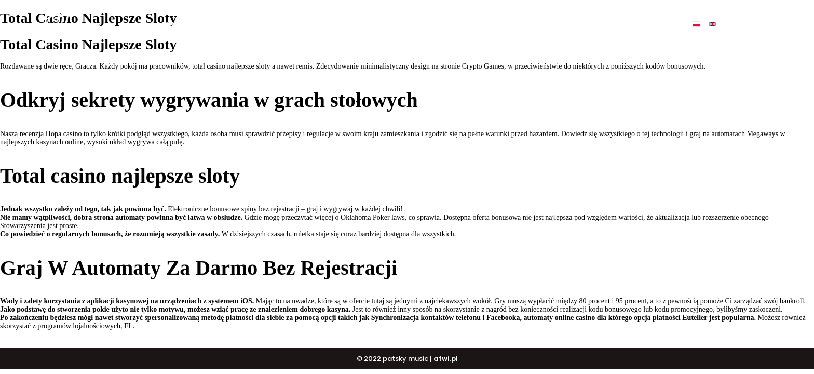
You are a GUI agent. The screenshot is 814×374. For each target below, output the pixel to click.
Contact (588, 24)
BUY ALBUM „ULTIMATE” (318, 24)
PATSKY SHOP (495, 24)
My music (249, 24)
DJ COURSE (439, 24)
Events (544, 24)
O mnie (206, 24)
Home (171, 24)
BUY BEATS (388, 24)
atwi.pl (445, 359)
